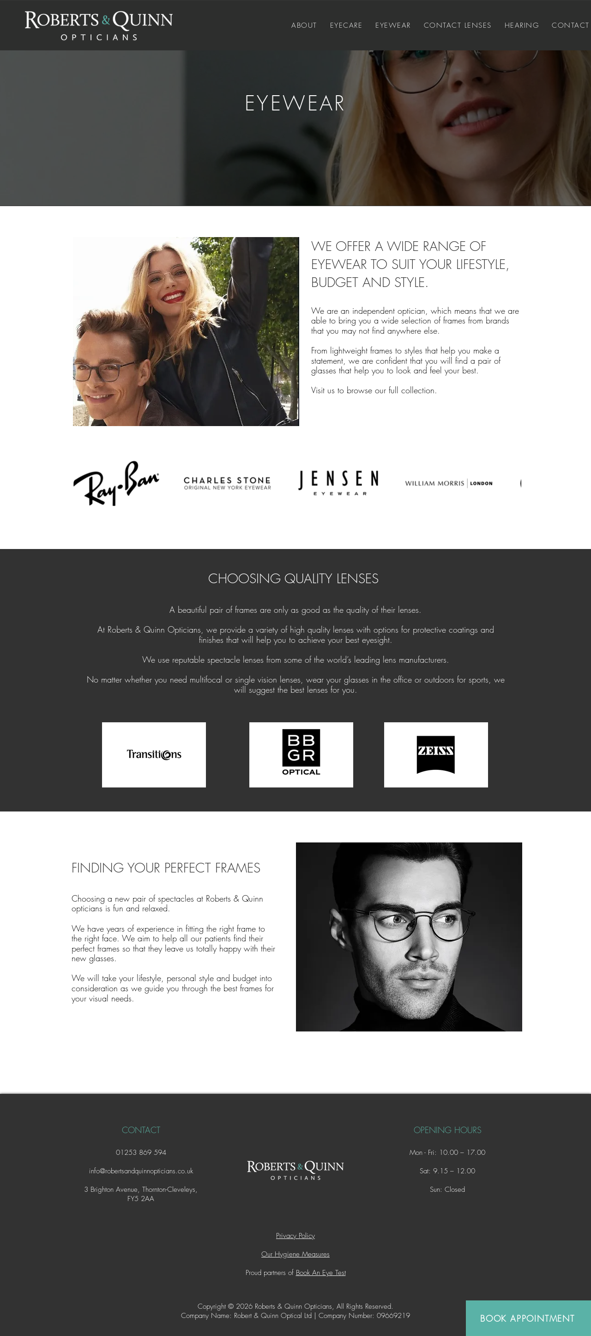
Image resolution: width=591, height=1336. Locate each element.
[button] (347, 25)
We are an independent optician (368, 310)
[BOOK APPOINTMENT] (528, 1318)
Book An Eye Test (321, 1272)
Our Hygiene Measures (295, 1254)
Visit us (323, 390)
